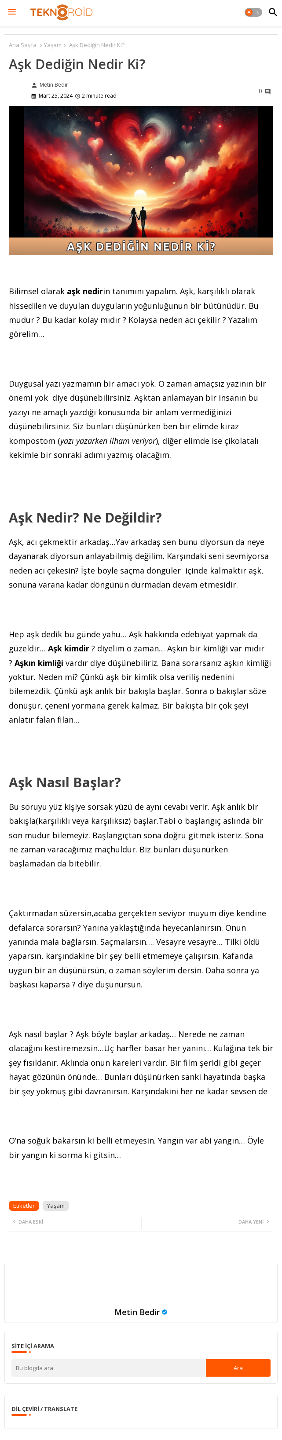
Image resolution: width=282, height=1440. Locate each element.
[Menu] (12, 12)
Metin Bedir (137, 1312)
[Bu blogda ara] (108, 1368)
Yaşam (53, 45)
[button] (253, 12)
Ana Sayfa (23, 45)
